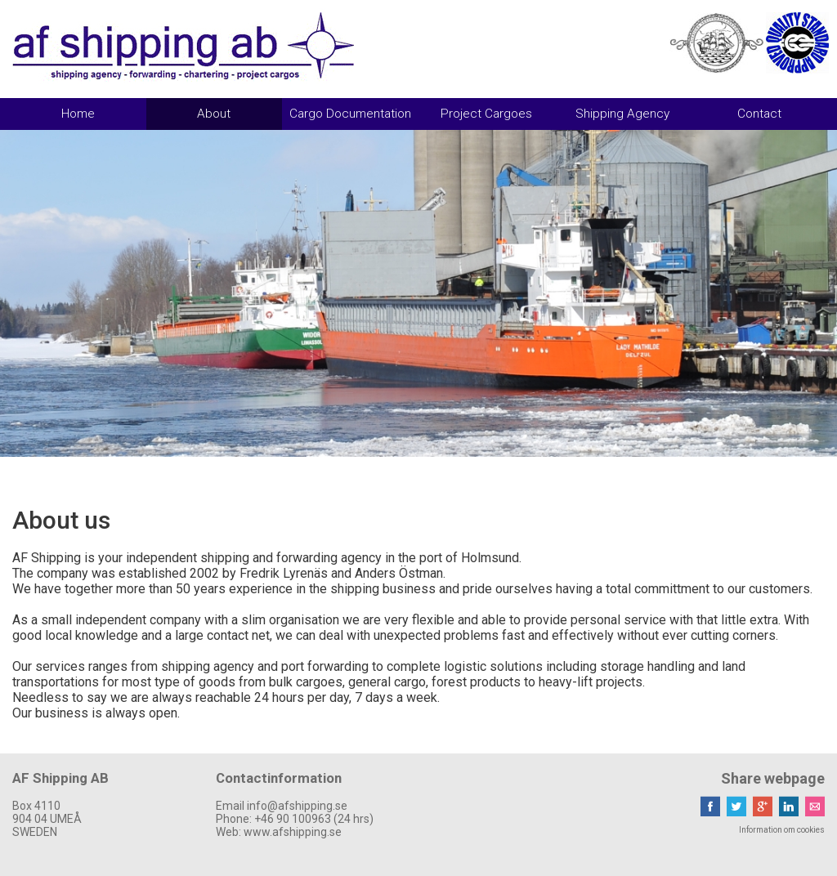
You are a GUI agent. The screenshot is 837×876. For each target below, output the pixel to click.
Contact (759, 113)
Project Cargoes (486, 113)
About (214, 113)
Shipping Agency (622, 113)
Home (78, 113)
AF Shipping (183, 46)
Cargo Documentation (350, 113)
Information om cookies (782, 829)
